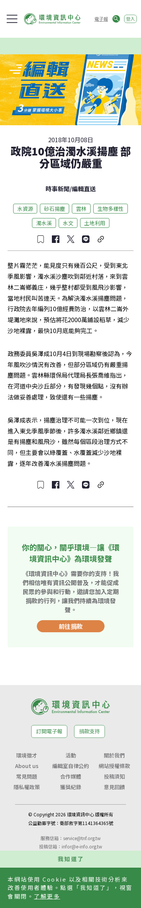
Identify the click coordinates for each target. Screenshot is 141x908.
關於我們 (114, 755)
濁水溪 (44, 223)
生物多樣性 (110, 208)
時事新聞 (57, 188)
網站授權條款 (114, 766)
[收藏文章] (40, 239)
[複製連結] (101, 239)
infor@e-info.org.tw (82, 846)
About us (26, 766)
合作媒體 (70, 776)
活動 (70, 755)
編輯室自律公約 (70, 766)
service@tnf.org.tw (82, 838)
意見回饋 (114, 787)
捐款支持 (89, 731)
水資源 (25, 208)
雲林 (81, 208)
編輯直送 (84, 188)
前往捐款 (71, 626)
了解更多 (47, 896)
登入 (130, 18)
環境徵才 (26, 755)
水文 (68, 223)
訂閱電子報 (49, 731)
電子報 (101, 19)
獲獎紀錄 (70, 787)
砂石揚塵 (54, 208)
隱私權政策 (27, 787)
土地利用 (94, 223)
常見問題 (26, 776)
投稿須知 (114, 776)
